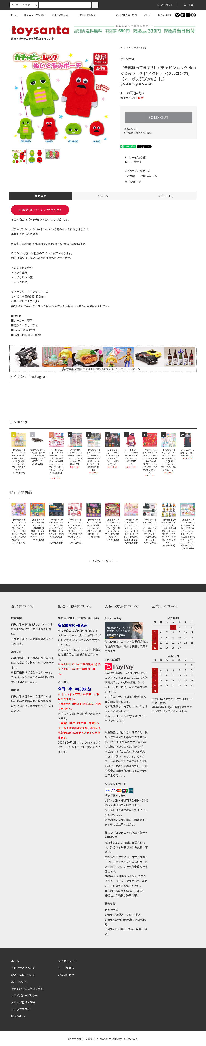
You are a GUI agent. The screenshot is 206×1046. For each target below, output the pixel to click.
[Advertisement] (103, 571)
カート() (187, 4)
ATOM (22, 1016)
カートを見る (66, 968)
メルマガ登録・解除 (124, 14)
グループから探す (58, 14)
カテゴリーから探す (32, 14)
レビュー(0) (165, 196)
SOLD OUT (158, 117)
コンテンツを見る (84, 14)
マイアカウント (67, 961)
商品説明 (40, 196)
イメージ (103, 196)
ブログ (145, 14)
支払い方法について (23, 968)
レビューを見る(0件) (133, 157)
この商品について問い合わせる (138, 176)
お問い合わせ (162, 14)
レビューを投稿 (130, 162)
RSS (13, 1016)
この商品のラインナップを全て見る (40, 210)
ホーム (13, 14)
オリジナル (133, 47)
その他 (143, 47)
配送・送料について (23, 975)
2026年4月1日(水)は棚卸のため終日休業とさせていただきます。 (172, 709)
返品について (131, 128)
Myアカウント (163, 4)
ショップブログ (20, 1009)
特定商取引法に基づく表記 (138, 133)
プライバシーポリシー (24, 995)
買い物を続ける (130, 181)
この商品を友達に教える (135, 170)
